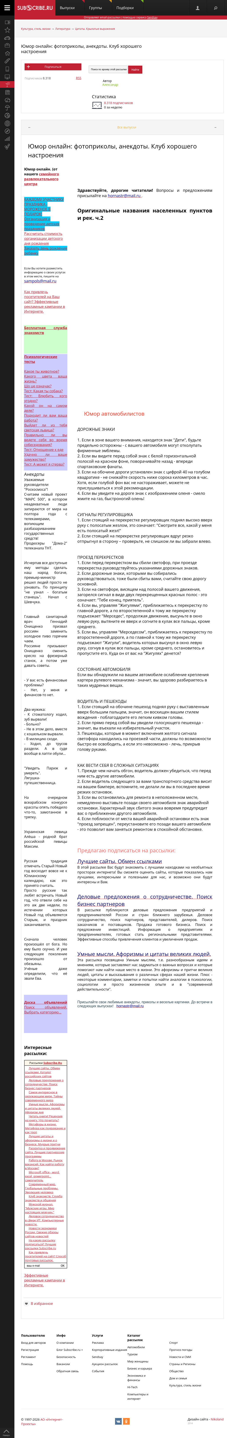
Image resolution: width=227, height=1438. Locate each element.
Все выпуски (126, 127)
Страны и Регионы (182, 1364)
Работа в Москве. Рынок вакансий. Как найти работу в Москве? (44, 1164)
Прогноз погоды (180, 1350)
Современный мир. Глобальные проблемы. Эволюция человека (41, 1188)
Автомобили (136, 1347)
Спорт (173, 1343)
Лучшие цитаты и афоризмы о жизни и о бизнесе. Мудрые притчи (42, 1140)
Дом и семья (178, 1378)
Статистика (104, 97)
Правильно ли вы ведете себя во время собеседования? (45, 440)
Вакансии (63, 1364)
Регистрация (30, 1350)
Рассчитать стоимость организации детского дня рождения (43, 238)
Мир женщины (138, 1361)
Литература (62, 29)
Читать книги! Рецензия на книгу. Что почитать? (44, 1118)
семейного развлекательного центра (41, 179)
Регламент (28, 1357)
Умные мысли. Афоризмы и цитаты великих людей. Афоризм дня (45, 1108)
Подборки (129, 5)
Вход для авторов (33, 1343)
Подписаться (53, 67)
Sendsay (97, 1357)
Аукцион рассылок (105, 1364)
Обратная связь (68, 1371)
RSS (78, 78)
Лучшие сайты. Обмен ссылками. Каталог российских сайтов (42, 1072)
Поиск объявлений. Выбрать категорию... (45, 1007)
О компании (65, 1343)
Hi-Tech (132, 1387)
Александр (110, 84)
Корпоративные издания (109, 1350)
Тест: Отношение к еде (43, 449)
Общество (176, 1371)
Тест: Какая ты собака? (43, 391)
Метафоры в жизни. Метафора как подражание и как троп (45, 1128)
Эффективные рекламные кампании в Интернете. (44, 1280)
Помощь (27, 1364)
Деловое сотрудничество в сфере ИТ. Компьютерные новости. (44, 1220)
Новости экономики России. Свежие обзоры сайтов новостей (41, 1232)
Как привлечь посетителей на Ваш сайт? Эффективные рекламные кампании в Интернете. (44, 301)
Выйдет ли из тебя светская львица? (45, 428)
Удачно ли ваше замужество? (45, 457)
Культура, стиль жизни (36, 29)
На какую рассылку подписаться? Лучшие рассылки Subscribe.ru (40, 1244)
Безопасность (66, 1357)
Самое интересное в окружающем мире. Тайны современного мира (44, 1096)
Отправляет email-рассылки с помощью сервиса (120, 17)
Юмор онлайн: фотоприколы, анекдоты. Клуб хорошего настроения (81, 48)
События (98, 1371)
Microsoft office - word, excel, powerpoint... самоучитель (42, 1176)
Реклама (98, 1343)
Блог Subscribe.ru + (70, 1350)
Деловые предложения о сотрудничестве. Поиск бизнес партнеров (44, 1084)
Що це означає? (37, 386)
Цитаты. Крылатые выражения (95, 29)
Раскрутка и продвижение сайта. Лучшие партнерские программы (45, 1152)
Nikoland (217, 1419)
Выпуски (72, 5)
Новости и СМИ (180, 1357)
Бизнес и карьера (139, 1368)
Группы (100, 5)
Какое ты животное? (41, 371)
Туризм (132, 1354)
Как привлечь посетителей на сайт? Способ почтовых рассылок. (45, 1256)
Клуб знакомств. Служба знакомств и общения (43, 1198)
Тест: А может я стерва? (44, 464)
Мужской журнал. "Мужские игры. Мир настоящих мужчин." (39, 1208)
